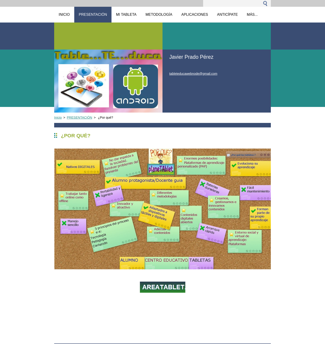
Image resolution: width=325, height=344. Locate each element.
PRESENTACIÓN (79, 117)
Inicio (58, 117)
